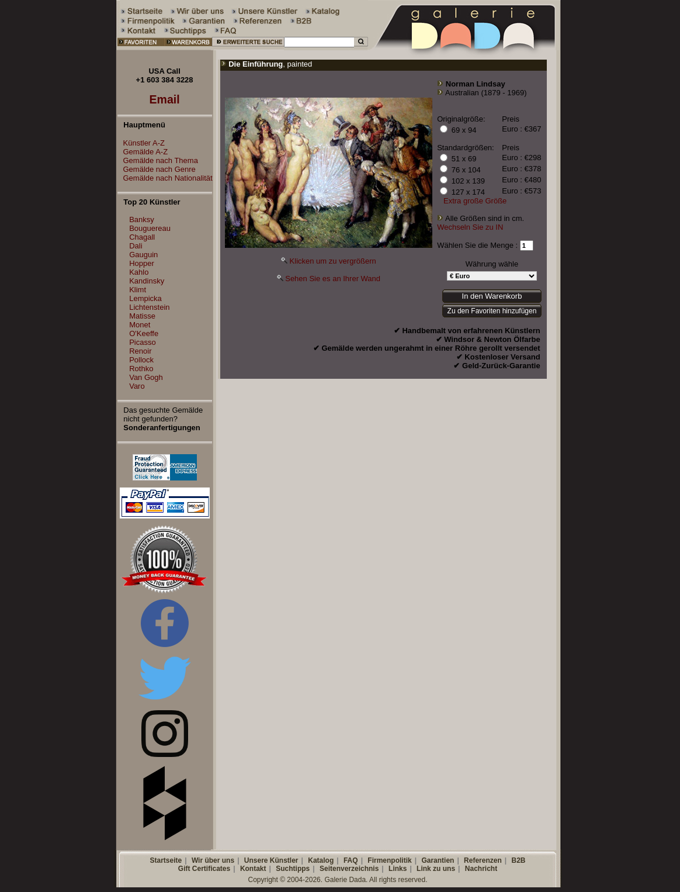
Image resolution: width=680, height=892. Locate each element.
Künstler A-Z (141, 143)
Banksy (141, 219)
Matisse (142, 316)
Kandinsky (146, 280)
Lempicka (145, 298)
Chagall (142, 237)
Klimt (137, 289)
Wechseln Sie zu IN (470, 227)
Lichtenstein (149, 307)
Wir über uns (213, 860)
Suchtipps (293, 869)
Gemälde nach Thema (157, 160)
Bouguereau (150, 228)
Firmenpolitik (389, 860)
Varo (137, 386)
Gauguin (143, 254)
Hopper (141, 263)
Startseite (166, 860)
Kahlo (138, 272)
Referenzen (483, 860)
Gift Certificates (204, 869)
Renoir (140, 351)
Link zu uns (436, 869)
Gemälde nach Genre (156, 169)
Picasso (142, 342)
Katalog (321, 860)
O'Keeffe (143, 333)
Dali (135, 245)
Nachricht (481, 869)
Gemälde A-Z (142, 151)
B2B (518, 860)
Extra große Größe (474, 200)
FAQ (351, 860)
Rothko (141, 368)
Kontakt (253, 869)
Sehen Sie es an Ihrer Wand (332, 278)
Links (397, 869)
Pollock (141, 359)
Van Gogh (146, 377)
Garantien (437, 860)
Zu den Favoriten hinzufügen (492, 311)
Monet (139, 324)
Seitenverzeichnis (349, 869)
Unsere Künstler (271, 860)
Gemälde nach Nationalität (165, 178)
